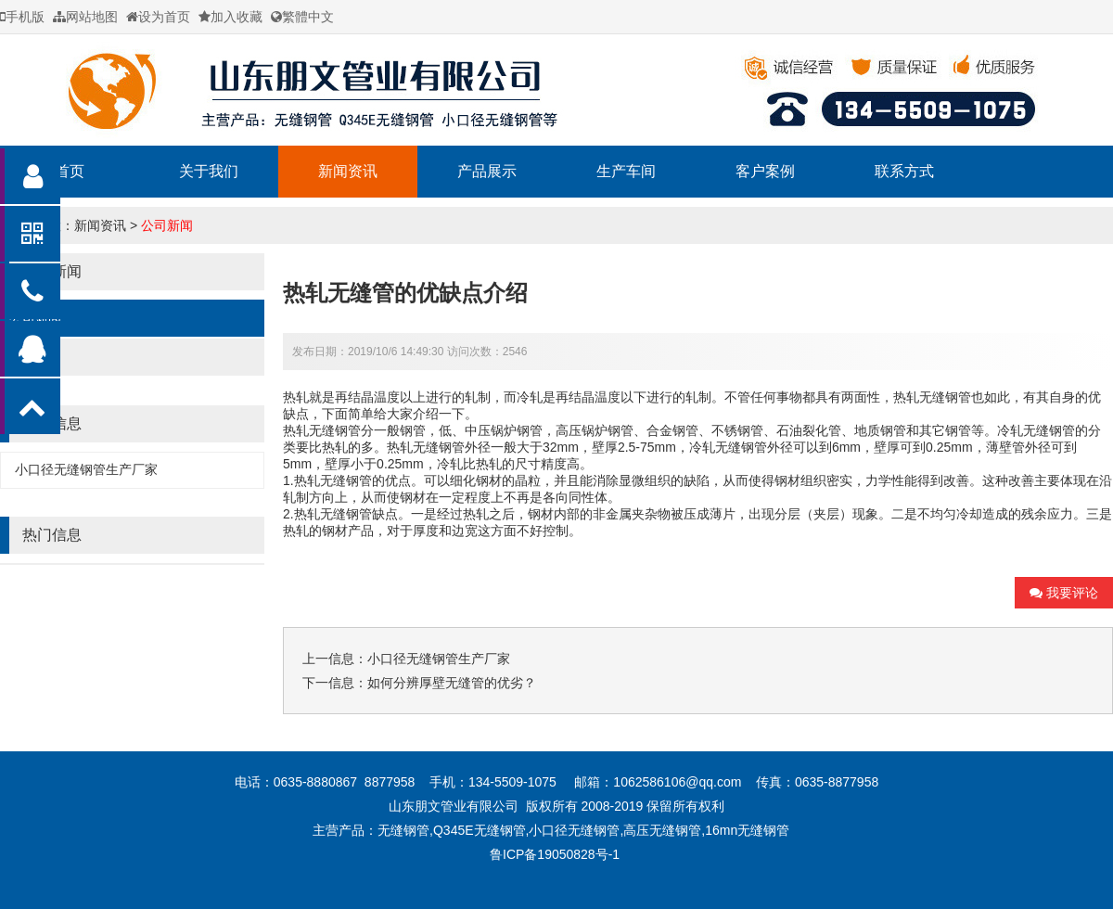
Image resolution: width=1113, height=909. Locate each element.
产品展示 (487, 171)
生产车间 (626, 171)
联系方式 (904, 171)
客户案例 (765, 171)
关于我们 (208, 171)
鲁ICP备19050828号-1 (556, 854)
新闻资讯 (347, 171)
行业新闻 (35, 357)
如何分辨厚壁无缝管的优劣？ (451, 682)
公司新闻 (167, 225)
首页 (69, 171)
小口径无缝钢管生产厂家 (86, 469)
